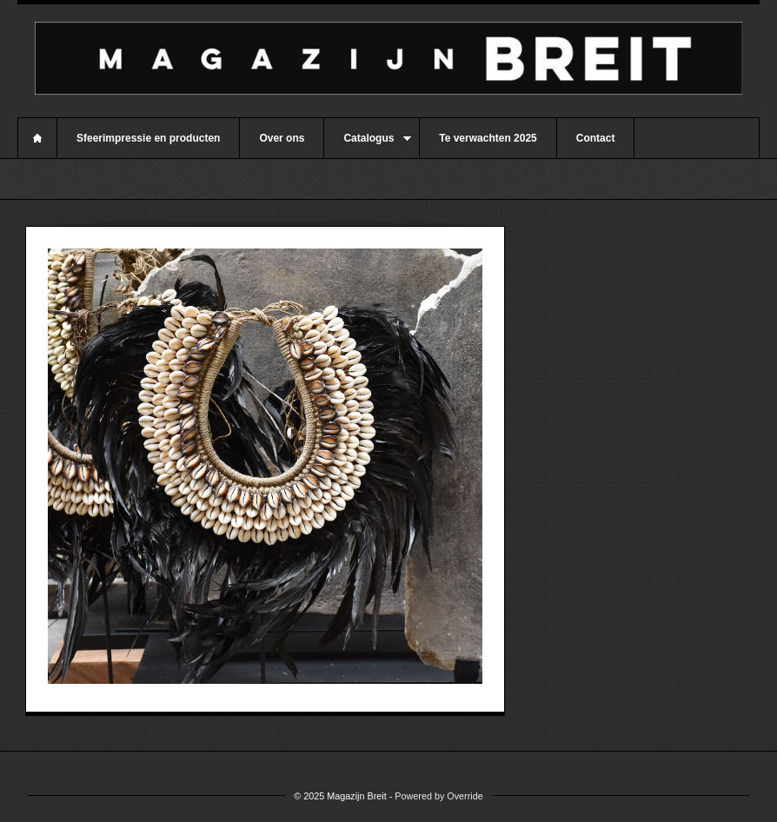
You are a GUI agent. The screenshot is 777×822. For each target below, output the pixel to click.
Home (37, 138)
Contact (595, 138)
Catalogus (367, 145)
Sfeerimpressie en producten (148, 138)
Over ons (281, 138)
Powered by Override (438, 796)
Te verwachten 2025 (488, 138)
